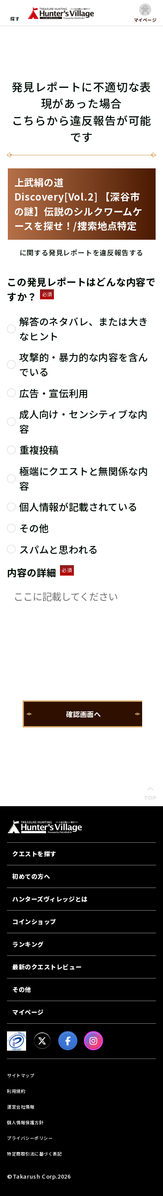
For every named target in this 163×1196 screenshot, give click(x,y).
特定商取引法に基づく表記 (34, 1153)
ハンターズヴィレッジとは (50, 898)
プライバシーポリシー (30, 1138)
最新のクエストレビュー (47, 966)
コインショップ (34, 921)
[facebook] (67, 1040)
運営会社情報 (20, 1106)
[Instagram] (93, 1040)
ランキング (28, 944)
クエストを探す (34, 853)
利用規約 (16, 1091)
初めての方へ (31, 876)
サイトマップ (20, 1075)
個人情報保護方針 (25, 1122)
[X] (42, 1040)
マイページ (28, 1012)
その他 (21, 989)
